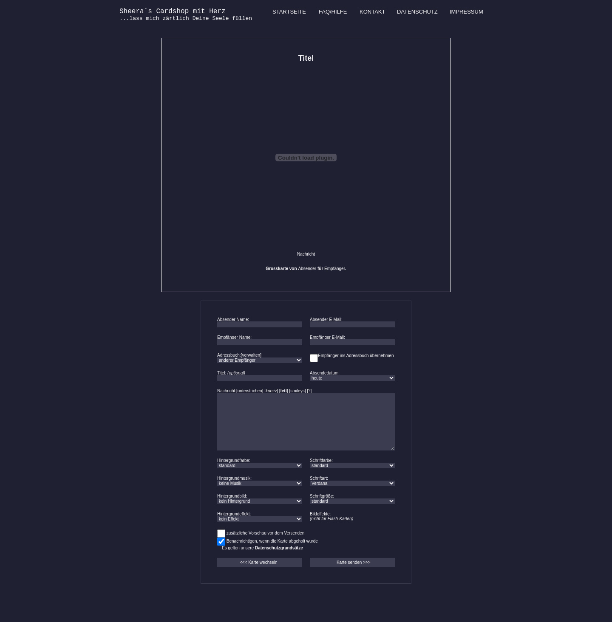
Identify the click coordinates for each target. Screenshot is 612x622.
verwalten (251, 355)
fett (283, 390)
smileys (297, 390)
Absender (307, 268)
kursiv (271, 390)
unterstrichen (250, 390)
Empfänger (334, 268)
